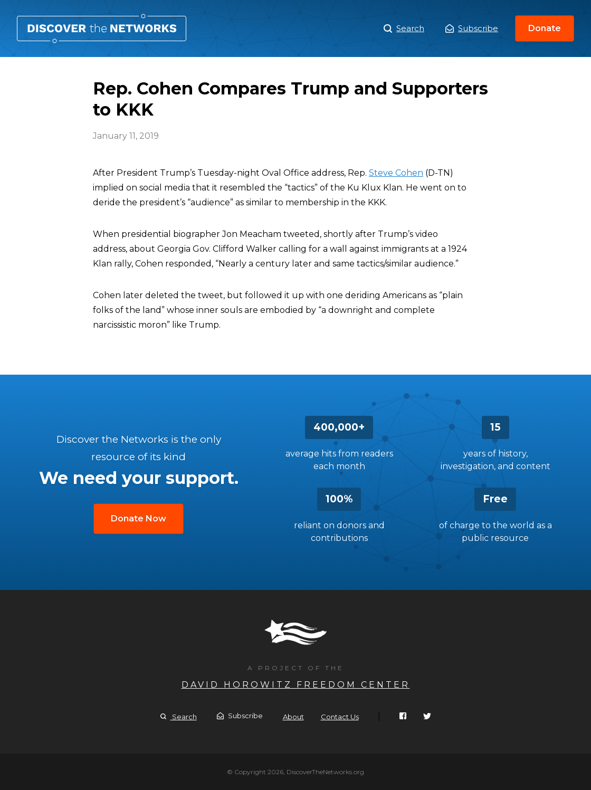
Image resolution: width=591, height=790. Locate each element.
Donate (544, 28)
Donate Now (138, 518)
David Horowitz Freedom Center (296, 685)
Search (404, 28)
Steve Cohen (396, 173)
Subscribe (471, 28)
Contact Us (340, 716)
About (293, 716)
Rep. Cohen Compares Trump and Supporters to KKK (101, 28)
